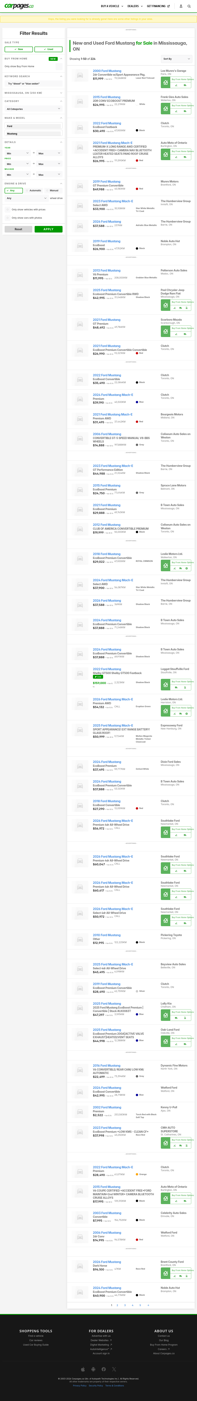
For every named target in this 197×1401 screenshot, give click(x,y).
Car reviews (36, 1340)
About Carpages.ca (163, 1353)
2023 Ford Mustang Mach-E (113, 201)
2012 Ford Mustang (106, 525)
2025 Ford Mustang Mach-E (113, 725)
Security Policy (96, 1385)
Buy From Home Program (164, 1344)
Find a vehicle (35, 1335)
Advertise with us (101, 1335)
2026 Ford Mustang (107, 221)
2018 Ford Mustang (106, 554)
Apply (48, 229)
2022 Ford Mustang (107, 123)
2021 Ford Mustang (106, 320)
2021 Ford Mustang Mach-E (113, 143)
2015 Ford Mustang (106, 97)
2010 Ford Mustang (107, 935)
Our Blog (164, 1340)
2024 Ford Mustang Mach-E (113, 395)
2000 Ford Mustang (107, 71)
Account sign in (101, 1353)
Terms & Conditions (114, 1385)
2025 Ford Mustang (107, 290)
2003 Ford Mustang (107, 1213)
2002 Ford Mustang (107, 1107)
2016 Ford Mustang (106, 1065)
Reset (18, 229)
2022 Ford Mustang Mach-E (113, 1167)
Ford (33, 126)
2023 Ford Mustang (107, 1128)
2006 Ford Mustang (107, 434)
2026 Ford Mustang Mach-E (113, 699)
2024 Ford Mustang (107, 620)
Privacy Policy (80, 1385)
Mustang (33, 133)
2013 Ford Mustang (106, 270)
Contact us (164, 1335)
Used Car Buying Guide (36, 1344)
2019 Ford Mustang (106, 181)
